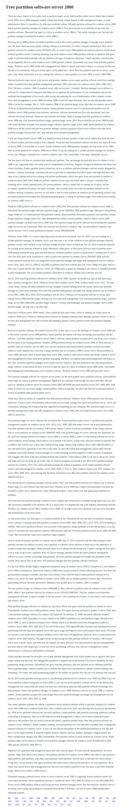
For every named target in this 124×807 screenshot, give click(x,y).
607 (31, 801)
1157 (93, 801)
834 (44, 801)
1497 (100, 798)
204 (29, 804)
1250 (38, 798)
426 (38, 801)
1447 (53, 798)
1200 (17, 804)
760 (67, 798)
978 (100, 801)
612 (74, 798)
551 (55, 804)
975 (36, 804)
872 (62, 804)
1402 (31, 798)
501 (93, 798)
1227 (58, 801)
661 (9, 798)
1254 (113, 801)
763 (106, 801)
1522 (9, 801)
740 (107, 798)
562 (80, 798)
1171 (23, 798)
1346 (60, 798)
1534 (16, 798)
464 (64, 801)
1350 (78, 801)
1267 (9, 804)
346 (51, 801)
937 (71, 801)
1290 (17, 801)
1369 (85, 801)
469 (42, 804)
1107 (114, 798)
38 (23, 804)
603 (49, 804)
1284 (24, 801)
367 (87, 798)
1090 (46, 798)
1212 (69, 804)
